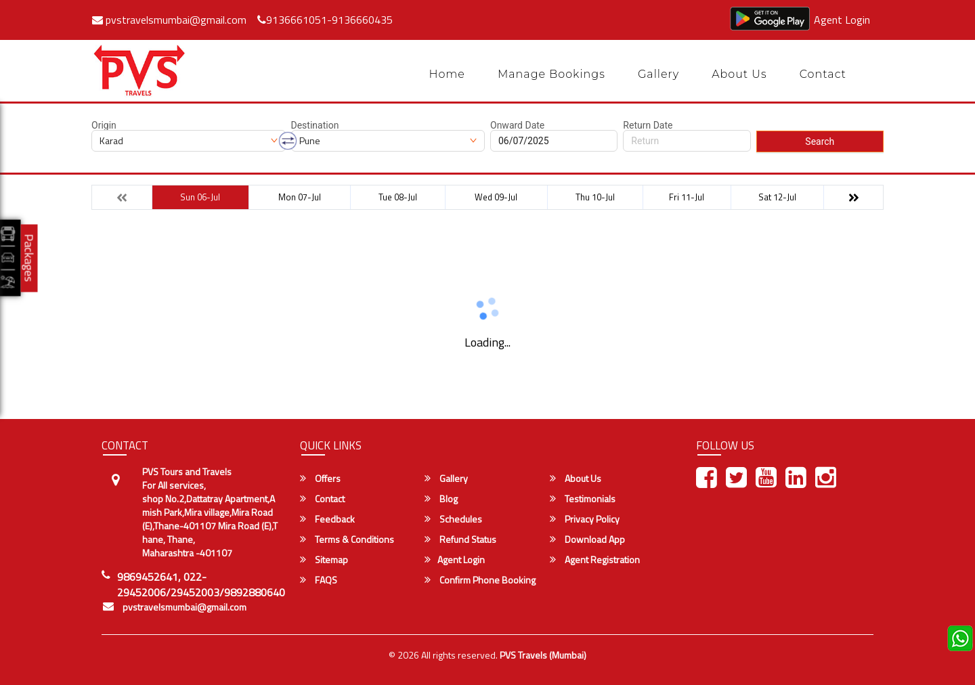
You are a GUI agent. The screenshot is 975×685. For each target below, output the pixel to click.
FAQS (318, 580)
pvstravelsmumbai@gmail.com (169, 20)
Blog (441, 499)
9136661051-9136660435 (325, 20)
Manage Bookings (551, 74)
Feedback (327, 519)
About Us (739, 74)
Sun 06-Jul (200, 197)
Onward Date (517, 125)
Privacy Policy (585, 519)
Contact (823, 74)
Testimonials (582, 499)
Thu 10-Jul (595, 197)
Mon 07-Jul (299, 197)
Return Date (647, 125)
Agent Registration (595, 560)
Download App (587, 539)
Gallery (658, 74)
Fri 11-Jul (686, 197)
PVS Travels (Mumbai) (543, 655)
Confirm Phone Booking (480, 580)
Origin (103, 125)
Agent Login (842, 20)
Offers (320, 478)
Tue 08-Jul (397, 197)
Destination (315, 125)
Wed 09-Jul (496, 197)
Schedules (453, 519)
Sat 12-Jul (777, 197)
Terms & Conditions (347, 539)
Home (447, 74)
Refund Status (460, 539)
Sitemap (324, 560)
